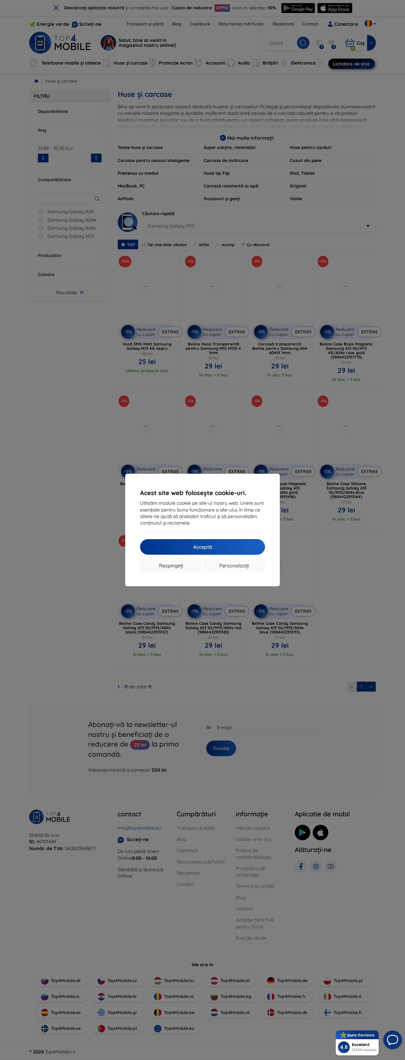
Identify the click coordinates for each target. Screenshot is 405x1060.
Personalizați (234, 565)
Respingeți (171, 565)
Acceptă (202, 547)
